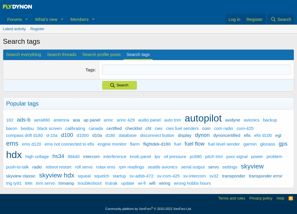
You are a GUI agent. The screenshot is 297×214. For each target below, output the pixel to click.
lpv (157, 156)
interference (114, 156)
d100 (67, 135)
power (257, 156)
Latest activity (14, 29)
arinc (108, 119)
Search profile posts (101, 54)
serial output (193, 166)
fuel (177, 143)
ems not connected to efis (69, 143)
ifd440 (74, 156)
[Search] (281, 19)
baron (11, 128)
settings (230, 166)
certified (114, 128)
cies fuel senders (182, 128)
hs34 (58, 156)
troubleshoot (90, 182)
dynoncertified (226, 135)
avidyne (232, 119)
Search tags (138, 54)
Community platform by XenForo (148, 209)
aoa (76, 119)
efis (247, 135)
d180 (110, 135)
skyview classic (21, 175)
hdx (14, 154)
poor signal (236, 156)
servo (213, 166)
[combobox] (196, 70)
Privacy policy (260, 198)
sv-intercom (194, 175)
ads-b (23, 120)
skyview (252, 166)
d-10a (51, 135)
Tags (90, 69)
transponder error (265, 175)
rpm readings (131, 166)
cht (148, 128)
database (128, 135)
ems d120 (31, 143)
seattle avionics (163, 166)
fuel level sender (224, 143)
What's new (46, 19)
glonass (267, 143)
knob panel (140, 156)
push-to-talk (17, 166)
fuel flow (195, 143)
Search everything (23, 54)
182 (9, 119)
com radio (223, 128)
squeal (84, 175)
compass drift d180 (24, 135)
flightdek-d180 (157, 143)
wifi (152, 182)
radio (37, 166)
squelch (101, 175)
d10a (97, 135)
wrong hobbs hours (192, 182)
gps (283, 143)
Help (281, 198)
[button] (27, 19)
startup (119, 175)
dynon (202, 135)
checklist (133, 128)
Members (79, 19)
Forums (14, 19)
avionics (251, 119)
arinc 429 (126, 119)
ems (12, 143)
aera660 (42, 119)
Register (37, 29)
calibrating (75, 128)
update (127, 182)
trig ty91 (13, 182)
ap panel (92, 119)
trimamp (66, 182)
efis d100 (263, 135)
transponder (233, 175)
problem (274, 156)
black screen (49, 128)
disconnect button (157, 135)
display (184, 135)
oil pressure (175, 156)
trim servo (45, 182)
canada (96, 128)
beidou (27, 128)
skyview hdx (56, 175)
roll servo (84, 166)
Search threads (62, 54)
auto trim (172, 119)
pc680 (196, 156)
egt (278, 135)
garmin (250, 143)
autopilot (203, 118)
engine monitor (112, 143)
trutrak (111, 182)
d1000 (83, 135)
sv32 (214, 175)
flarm (135, 143)
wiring (164, 182)
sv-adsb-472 (142, 175)
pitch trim (214, 156)
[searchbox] (196, 69)
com (206, 128)
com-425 (245, 128)
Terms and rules (231, 198)
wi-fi (142, 182)
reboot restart (58, 166)
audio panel (149, 119)
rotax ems (105, 166)
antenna (61, 119)
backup (270, 119)
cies (159, 128)
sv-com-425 (168, 175)
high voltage (37, 156)
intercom (91, 156)
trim (28, 182)
